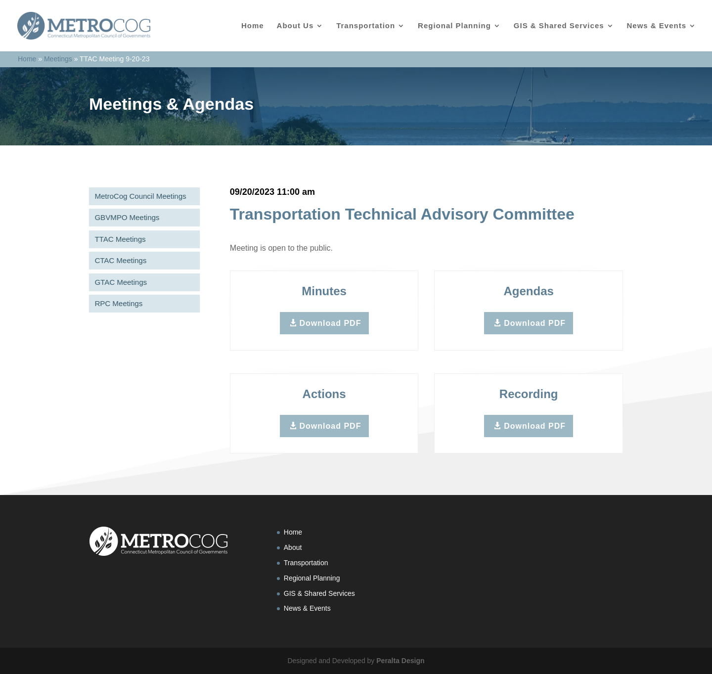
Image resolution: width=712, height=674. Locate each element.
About (293, 547)
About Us (295, 26)
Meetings (58, 59)
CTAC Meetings (118, 260)
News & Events (656, 26)
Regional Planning (454, 26)
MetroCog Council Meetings (137, 196)
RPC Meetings (116, 303)
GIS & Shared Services (559, 26)
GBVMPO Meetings (124, 217)
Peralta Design (400, 661)
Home (252, 26)
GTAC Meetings (118, 282)
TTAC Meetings (117, 239)
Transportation (365, 26)
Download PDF (330, 323)
